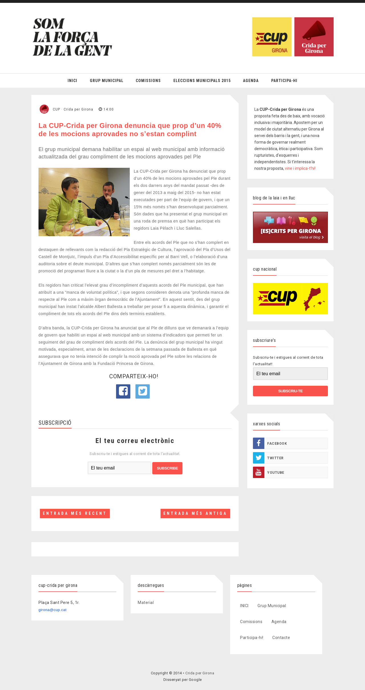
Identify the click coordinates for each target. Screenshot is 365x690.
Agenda (251, 80)
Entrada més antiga (195, 513)
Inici (72, 80)
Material (146, 602)
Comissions (148, 80)
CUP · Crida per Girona (73, 109)
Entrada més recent (75, 513)
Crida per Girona (199, 673)
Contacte (281, 637)
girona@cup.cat (52, 610)
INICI (244, 605)
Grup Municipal (106, 80)
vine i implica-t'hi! (300, 168)
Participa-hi (284, 80)
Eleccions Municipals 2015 (202, 80)
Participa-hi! (251, 637)
